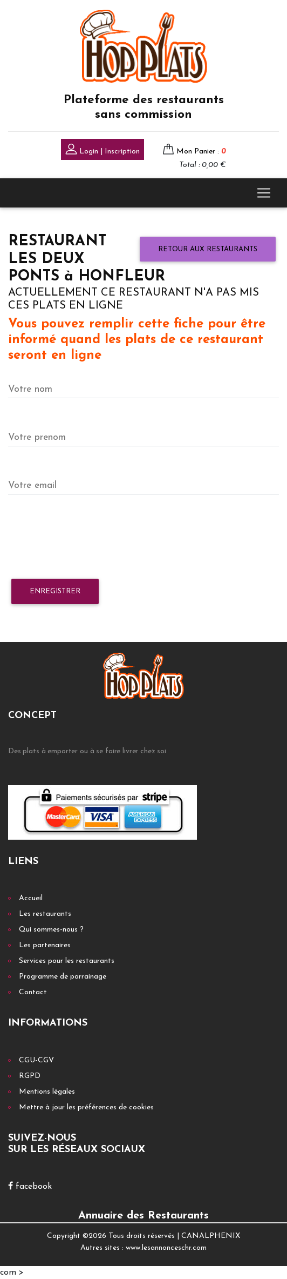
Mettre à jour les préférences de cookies (86, 1107)
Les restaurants (45, 914)
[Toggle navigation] (263, 193)
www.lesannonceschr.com (166, 1248)
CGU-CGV (36, 1060)
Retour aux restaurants (207, 249)
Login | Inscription (102, 150)
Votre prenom (37, 437)
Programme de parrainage (62, 977)
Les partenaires (45, 945)
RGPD (29, 1076)
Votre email (32, 485)
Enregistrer (55, 591)
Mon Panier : (201, 152)
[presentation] (90, 537)
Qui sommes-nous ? (51, 930)
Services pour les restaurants (66, 961)
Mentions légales (47, 1092)
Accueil (31, 898)
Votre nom (30, 389)
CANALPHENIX (210, 1236)
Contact (33, 992)
